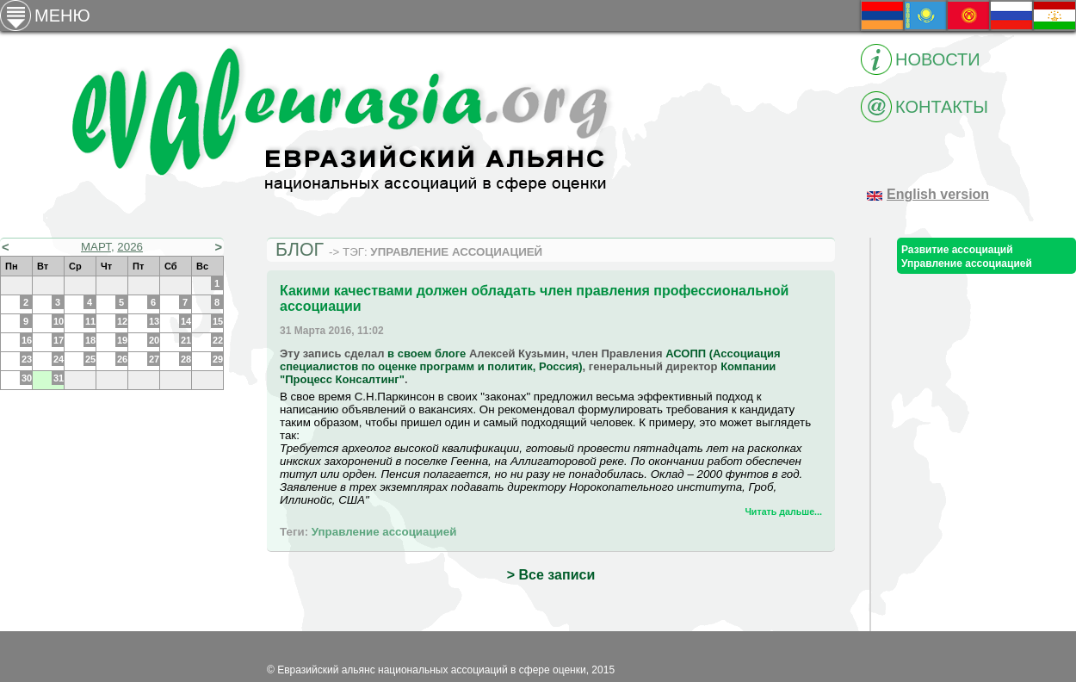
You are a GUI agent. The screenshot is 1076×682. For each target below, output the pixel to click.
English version (938, 194)
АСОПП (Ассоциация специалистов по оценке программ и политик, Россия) (530, 360)
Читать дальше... (783, 511)
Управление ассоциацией (384, 531)
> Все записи (551, 574)
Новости (937, 59)
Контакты (941, 106)
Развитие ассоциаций (957, 250)
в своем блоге (426, 353)
